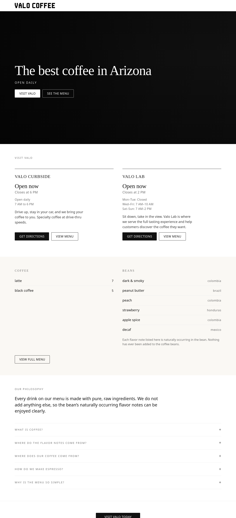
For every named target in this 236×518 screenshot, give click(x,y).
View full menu (32, 359)
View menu (65, 236)
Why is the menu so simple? (40, 482)
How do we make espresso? (39, 469)
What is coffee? (29, 429)
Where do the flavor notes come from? (51, 443)
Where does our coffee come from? (47, 456)
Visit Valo (27, 93)
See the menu (58, 93)
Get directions (31, 236)
